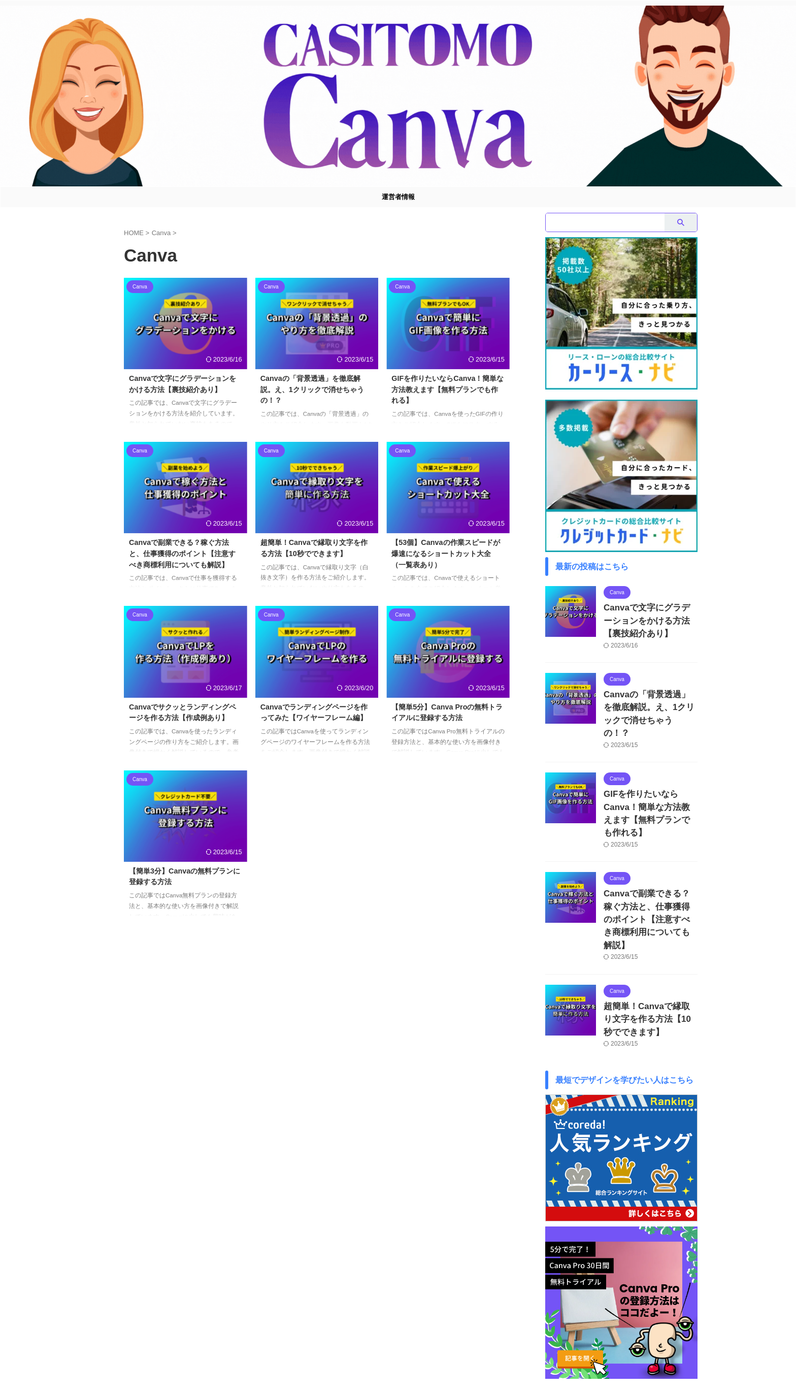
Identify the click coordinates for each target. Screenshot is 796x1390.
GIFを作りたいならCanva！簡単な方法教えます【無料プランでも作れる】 (447, 389)
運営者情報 (398, 197)
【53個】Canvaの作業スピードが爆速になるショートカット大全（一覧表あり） (445, 553)
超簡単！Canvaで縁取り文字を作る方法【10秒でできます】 (650, 958)
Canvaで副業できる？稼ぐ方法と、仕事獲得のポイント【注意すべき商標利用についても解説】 (182, 553)
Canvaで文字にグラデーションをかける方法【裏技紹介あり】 (650, 618)
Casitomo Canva (398, 1359)
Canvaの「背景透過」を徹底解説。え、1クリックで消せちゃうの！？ (312, 389)
